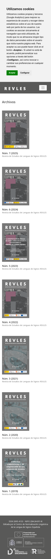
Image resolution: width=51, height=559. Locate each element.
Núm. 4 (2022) (10, 322)
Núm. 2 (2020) (10, 434)
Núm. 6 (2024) (10, 209)
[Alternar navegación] (43, 87)
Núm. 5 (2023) (10, 266)
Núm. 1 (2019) (10, 491)
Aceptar (12, 73)
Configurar (25, 73)
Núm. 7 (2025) (10, 153)
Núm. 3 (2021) (10, 378)
